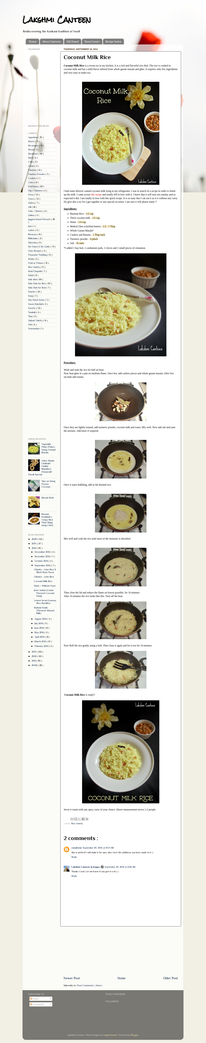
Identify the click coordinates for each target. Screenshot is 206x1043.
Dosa (31, 194)
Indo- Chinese (35, 211)
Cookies (32, 178)
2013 (34, 651)
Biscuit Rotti (48, 497)
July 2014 (39, 623)
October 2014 (42, 561)
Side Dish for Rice (37, 283)
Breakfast (33, 153)
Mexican (32, 234)
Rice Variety (77, 823)
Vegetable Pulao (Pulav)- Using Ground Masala (49, 448)
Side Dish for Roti (37, 287)
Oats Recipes (35, 250)
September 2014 (43, 565)
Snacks (32, 291)
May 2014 (40, 632)
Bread (31, 149)
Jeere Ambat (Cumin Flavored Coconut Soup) (44, 593)
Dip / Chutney (35, 190)
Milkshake (33, 238)
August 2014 (41, 619)
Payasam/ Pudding (38, 255)
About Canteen (51, 41)
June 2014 (40, 628)
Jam (30, 226)
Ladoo (31, 230)
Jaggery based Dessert (39, 219)
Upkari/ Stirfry (35, 320)
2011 (34, 660)
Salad (31, 275)
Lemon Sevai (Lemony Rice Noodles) (45, 601)
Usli (30, 324)
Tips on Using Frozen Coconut (48, 484)
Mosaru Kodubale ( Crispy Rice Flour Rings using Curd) (47, 519)
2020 (35, 539)
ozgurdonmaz (110, 1035)
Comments (37, 1004)
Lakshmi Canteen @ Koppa (85, 867)
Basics (31, 141)
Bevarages (33, 145)
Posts (34, 998)
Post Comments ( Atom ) (89, 985)
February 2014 (42, 646)
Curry (31, 182)
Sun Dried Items (36, 300)
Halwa (31, 203)
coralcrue (76, 847)
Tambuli (32, 312)
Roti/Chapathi (35, 271)
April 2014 (40, 637)
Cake (31, 161)
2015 (34, 543)
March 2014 (41, 641)
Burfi (30, 157)
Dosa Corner (92, 41)
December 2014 (43, 552)
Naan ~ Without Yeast (45, 585)
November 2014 (43, 556)
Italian (31, 215)
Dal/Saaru (33, 186)
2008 (35, 665)
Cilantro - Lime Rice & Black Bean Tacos (45, 570)
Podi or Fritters (36, 263)
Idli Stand (73, 41)
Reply (74, 857)
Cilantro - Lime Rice (44, 576)
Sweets (32, 308)
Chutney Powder (36, 174)
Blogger (134, 1035)
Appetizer (33, 137)
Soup (31, 296)
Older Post (170, 978)
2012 (34, 656)
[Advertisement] (121, 951)
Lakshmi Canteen (57, 20)
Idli (30, 207)
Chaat (31, 166)
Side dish (33, 279)
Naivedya (33, 242)
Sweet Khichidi (35, 304)
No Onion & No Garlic (39, 246)
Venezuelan (34, 328)
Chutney (32, 170)
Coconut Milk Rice (43, 581)
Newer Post (72, 978)
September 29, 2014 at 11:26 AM (120, 867)
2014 (34, 548)
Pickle (31, 259)
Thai (30, 316)
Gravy (31, 198)
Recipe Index (113, 41)
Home (33, 41)
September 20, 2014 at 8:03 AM (98, 847)
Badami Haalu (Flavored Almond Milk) (44, 610)
